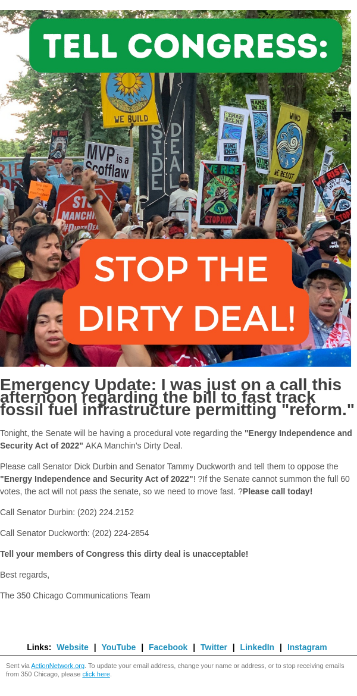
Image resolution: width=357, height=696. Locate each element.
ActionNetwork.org (57, 665)
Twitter (214, 647)
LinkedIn (257, 647)
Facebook (168, 647)
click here (95, 674)
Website (72, 647)
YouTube (118, 647)
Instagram (307, 647)
